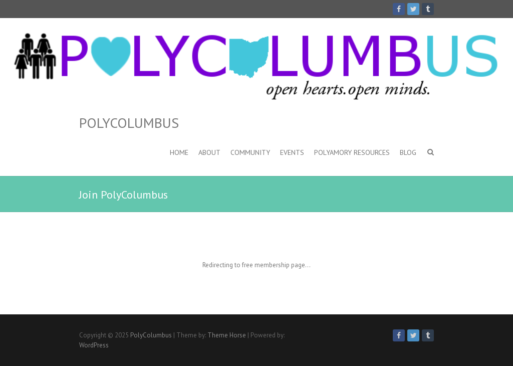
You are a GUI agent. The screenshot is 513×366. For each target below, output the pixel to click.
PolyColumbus (129, 123)
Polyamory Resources (352, 152)
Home (179, 152)
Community (250, 152)
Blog (408, 152)
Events (292, 152)
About (209, 152)
